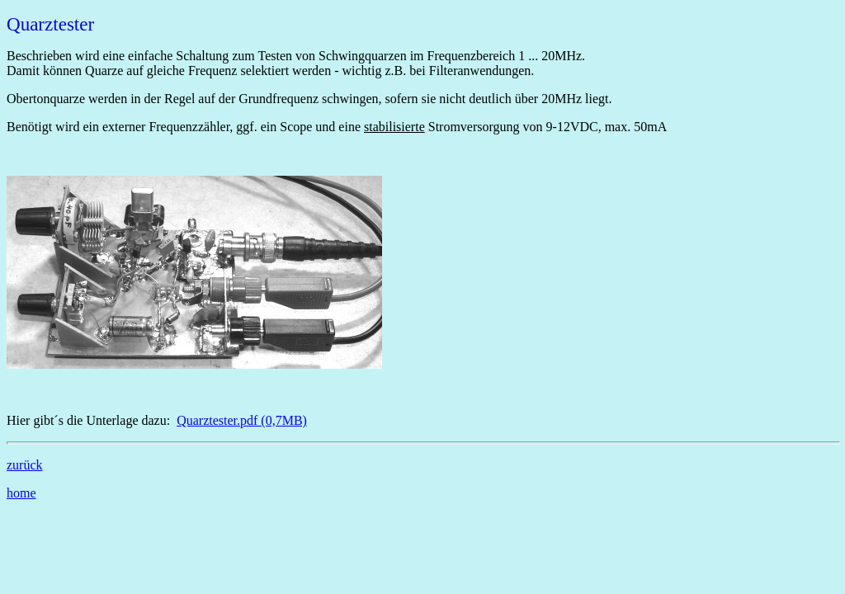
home (21, 493)
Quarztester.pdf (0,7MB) (242, 420)
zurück (25, 465)
